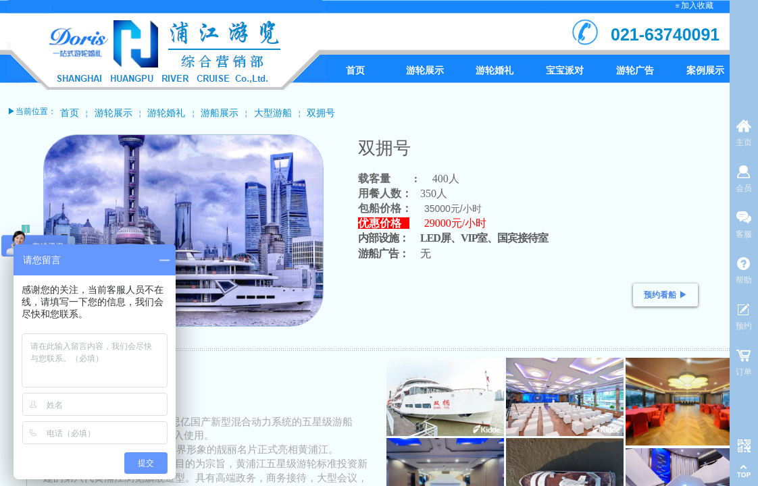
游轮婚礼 (166, 112)
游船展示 (219, 112)
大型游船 (273, 112)
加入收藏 (697, 5)
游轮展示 (113, 112)
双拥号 (321, 112)
